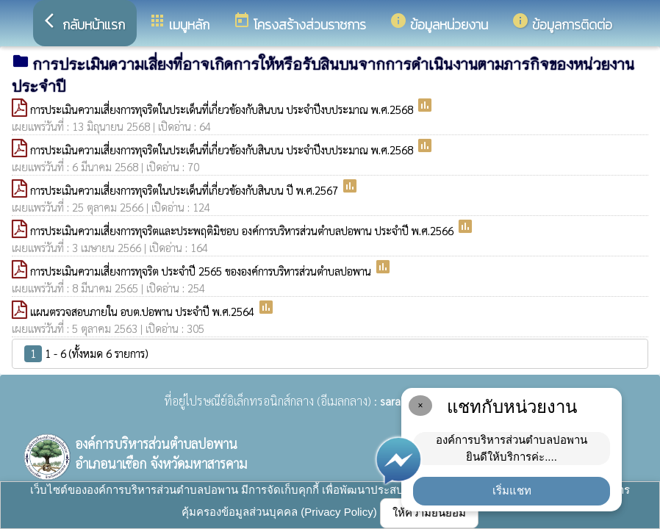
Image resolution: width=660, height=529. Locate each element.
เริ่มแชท (511, 490)
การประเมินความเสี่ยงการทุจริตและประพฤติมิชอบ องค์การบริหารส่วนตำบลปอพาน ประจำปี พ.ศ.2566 (243, 230)
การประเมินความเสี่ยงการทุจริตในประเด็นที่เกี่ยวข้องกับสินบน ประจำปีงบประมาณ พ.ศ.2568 (223, 109)
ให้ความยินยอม (429, 512)
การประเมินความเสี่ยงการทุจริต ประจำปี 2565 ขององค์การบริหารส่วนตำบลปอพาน (202, 271)
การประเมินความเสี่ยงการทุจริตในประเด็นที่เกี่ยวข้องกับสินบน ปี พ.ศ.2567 (185, 190)
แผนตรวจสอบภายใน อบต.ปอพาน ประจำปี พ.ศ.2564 (143, 311)
